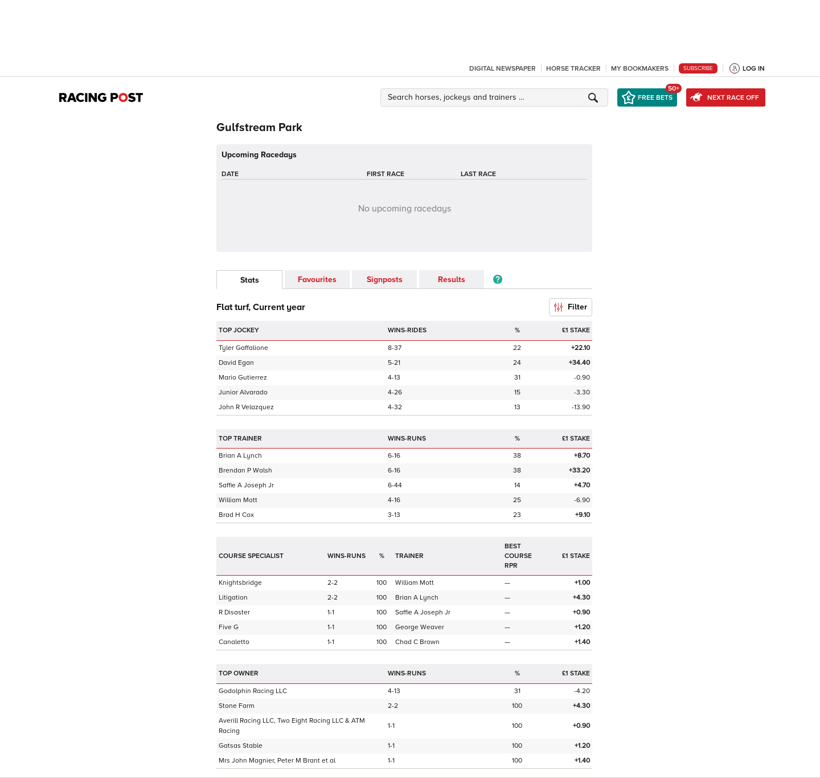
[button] (496, 97)
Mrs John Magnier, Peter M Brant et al (277, 760)
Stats (249, 280)
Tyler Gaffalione (243, 348)
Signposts (385, 279)
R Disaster (234, 612)
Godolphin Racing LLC (253, 691)
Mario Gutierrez (243, 377)
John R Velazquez (246, 407)
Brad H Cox (236, 515)
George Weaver (419, 627)
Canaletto (234, 642)
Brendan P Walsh (245, 470)
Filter (570, 307)
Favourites (317, 279)
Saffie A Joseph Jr (246, 485)
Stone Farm (237, 706)
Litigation (233, 597)
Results (451, 279)
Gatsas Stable (241, 746)
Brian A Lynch (240, 455)
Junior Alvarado (243, 392)
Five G (229, 627)
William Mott (238, 500)
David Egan (236, 363)
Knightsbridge (240, 583)
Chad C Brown (417, 642)
